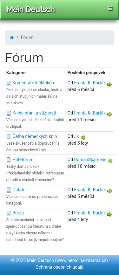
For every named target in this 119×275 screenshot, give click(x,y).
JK (77, 136)
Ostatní (19, 189)
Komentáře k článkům (33, 82)
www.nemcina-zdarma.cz (81, 260)
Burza (18, 212)
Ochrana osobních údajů (59, 267)
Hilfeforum (23, 159)
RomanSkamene (90, 159)
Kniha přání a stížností (34, 112)
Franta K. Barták (90, 82)
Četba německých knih (34, 136)
